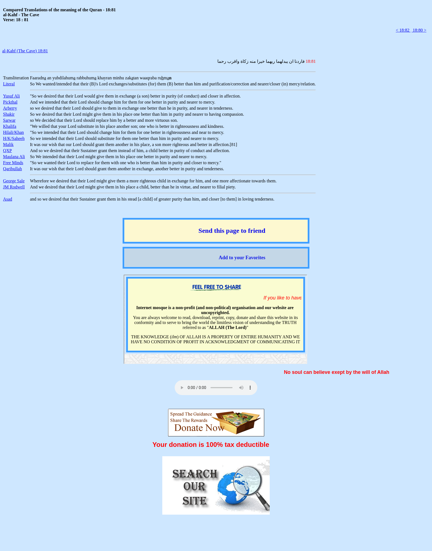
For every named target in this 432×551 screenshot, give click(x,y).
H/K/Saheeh (14, 138)
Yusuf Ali (11, 96)
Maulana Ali (14, 156)
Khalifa (9, 126)
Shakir (9, 114)
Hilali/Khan (13, 132)
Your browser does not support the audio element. (216, 387)
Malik (8, 144)
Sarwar (9, 120)
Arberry (10, 108)
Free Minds (13, 162)
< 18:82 (403, 30)
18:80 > (419, 30)
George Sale (14, 181)
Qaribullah (12, 168)
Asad (7, 199)
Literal (9, 84)
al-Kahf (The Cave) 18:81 (25, 50)
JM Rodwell (14, 187)
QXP (7, 150)
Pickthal (10, 102)
